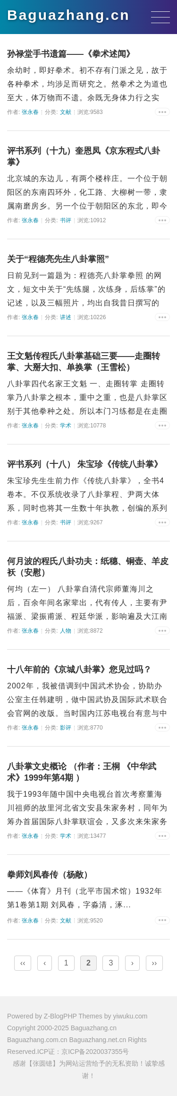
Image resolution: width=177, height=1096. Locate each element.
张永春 (30, 112)
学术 (65, 425)
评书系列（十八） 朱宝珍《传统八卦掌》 (84, 464)
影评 (65, 727)
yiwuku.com (130, 1016)
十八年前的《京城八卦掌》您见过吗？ (79, 669)
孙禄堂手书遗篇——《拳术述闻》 (71, 54)
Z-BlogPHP (60, 1016)
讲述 (65, 317)
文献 (65, 112)
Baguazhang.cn (68, 15)
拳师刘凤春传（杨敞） (49, 874)
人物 (65, 630)
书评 (65, 220)
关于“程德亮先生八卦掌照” (58, 259)
